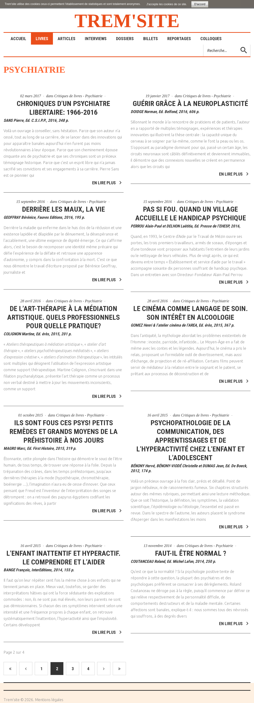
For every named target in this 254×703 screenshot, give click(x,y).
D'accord (199, 4)
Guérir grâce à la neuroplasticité (190, 103)
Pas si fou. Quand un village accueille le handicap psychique (190, 210)
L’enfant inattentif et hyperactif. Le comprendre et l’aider (63, 554)
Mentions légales (49, 700)
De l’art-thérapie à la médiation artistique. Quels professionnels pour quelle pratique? (63, 314)
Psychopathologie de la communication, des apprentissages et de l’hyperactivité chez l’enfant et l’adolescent (190, 437)
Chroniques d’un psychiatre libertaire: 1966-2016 (63, 107)
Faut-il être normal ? (190, 550)
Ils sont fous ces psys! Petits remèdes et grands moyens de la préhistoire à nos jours (63, 429)
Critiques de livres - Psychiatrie (78, 96)
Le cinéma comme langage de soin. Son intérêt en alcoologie (190, 310)
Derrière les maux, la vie (63, 206)
